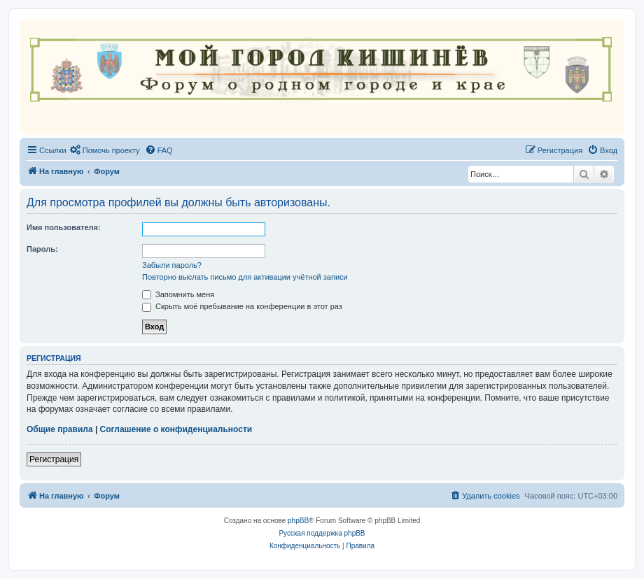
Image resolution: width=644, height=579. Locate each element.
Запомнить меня (178, 294)
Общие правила (60, 429)
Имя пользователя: (64, 227)
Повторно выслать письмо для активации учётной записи (245, 277)
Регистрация (53, 459)
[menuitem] (105, 150)
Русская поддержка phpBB (322, 533)
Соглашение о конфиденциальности (176, 429)
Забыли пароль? (172, 265)
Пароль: (42, 249)
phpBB (298, 520)
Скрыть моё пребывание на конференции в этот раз (242, 306)
